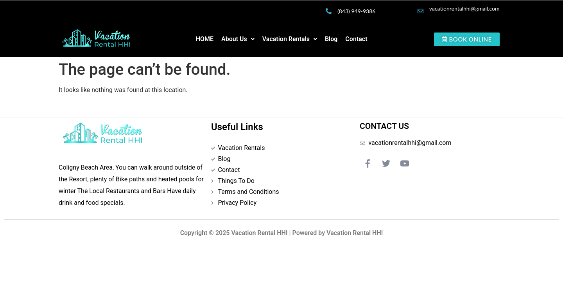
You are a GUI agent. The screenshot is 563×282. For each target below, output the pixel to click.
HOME (204, 39)
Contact (356, 39)
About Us (238, 39)
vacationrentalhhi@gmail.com (464, 8)
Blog (331, 39)
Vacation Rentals (289, 39)
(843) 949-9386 (356, 11)
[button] (237, 39)
